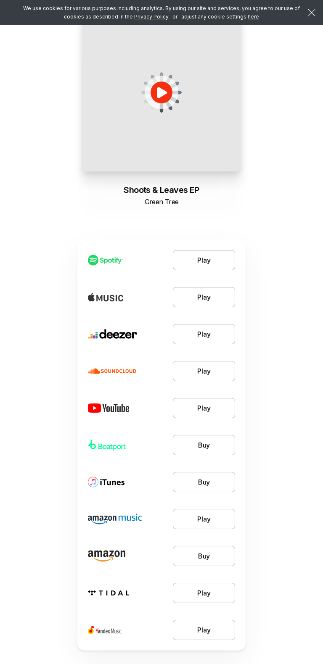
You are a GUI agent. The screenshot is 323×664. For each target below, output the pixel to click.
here (253, 16)
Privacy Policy (151, 16)
